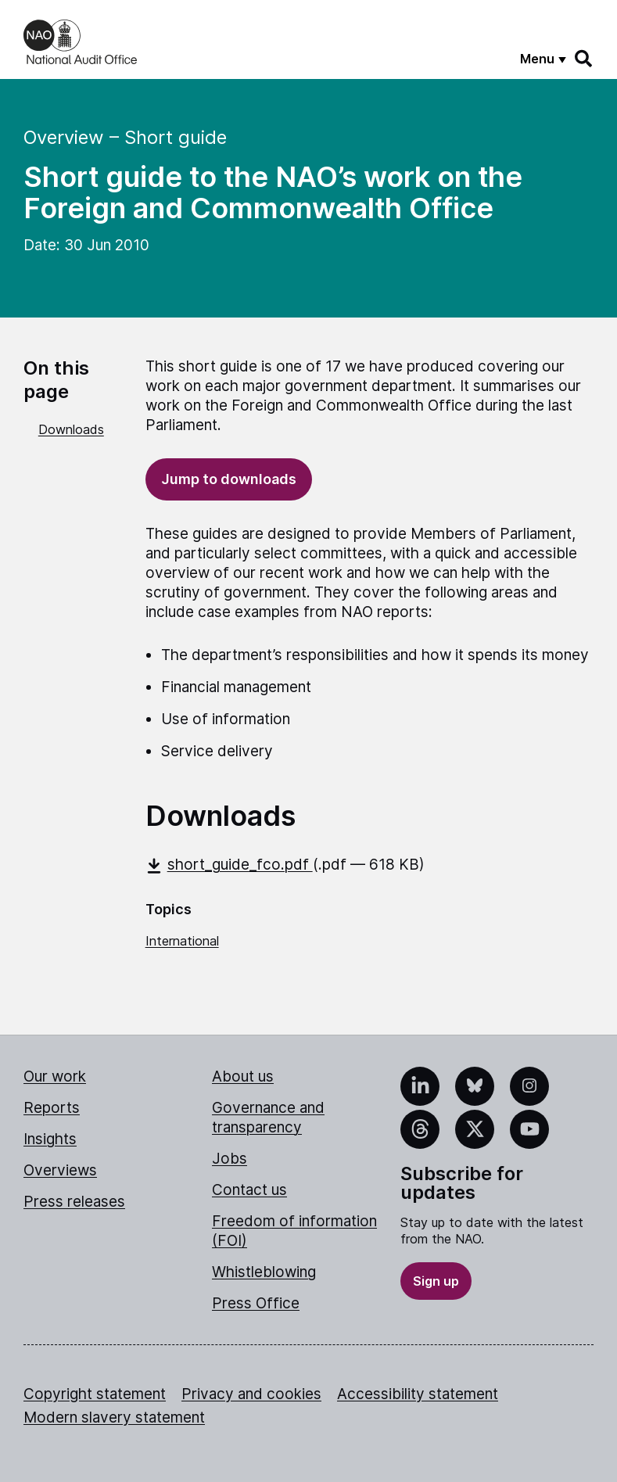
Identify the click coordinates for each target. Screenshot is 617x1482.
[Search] (584, 58)
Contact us (249, 1190)
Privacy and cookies (251, 1394)
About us (243, 1076)
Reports (51, 1108)
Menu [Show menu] (537, 58)
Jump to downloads (228, 479)
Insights (50, 1139)
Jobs (229, 1159)
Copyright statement (94, 1394)
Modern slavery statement (114, 1417)
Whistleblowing (264, 1272)
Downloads (71, 429)
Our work (54, 1076)
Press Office (256, 1303)
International (182, 941)
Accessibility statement (417, 1394)
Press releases (74, 1202)
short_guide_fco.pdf (229, 865)
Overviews (60, 1170)
